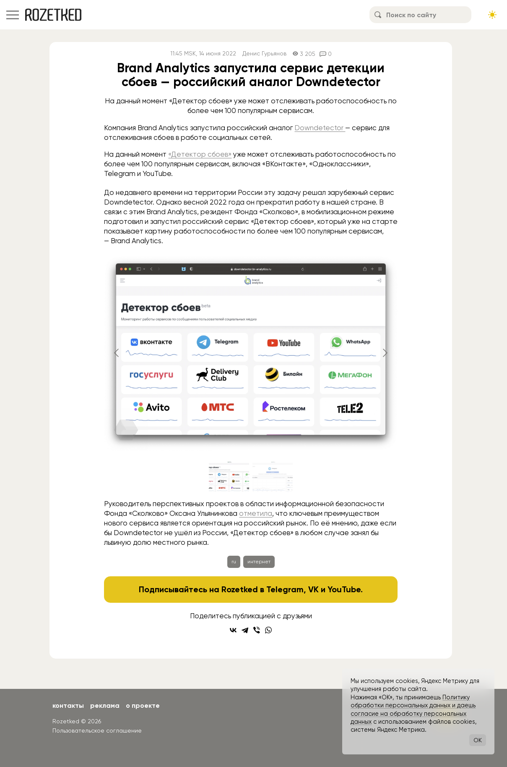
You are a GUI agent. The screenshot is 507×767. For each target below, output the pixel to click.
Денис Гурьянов (264, 53)
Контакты (68, 705)
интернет (258, 562)
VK (313, 589)
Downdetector (319, 127)
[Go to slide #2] (272, 477)
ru (233, 562)
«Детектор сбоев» (199, 154)
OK (477, 740)
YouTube (344, 589)
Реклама (105, 705)
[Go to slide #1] (229, 477)
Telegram (285, 589)
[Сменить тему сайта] (492, 14)
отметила (255, 513)
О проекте (143, 705)
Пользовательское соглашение (97, 730)
